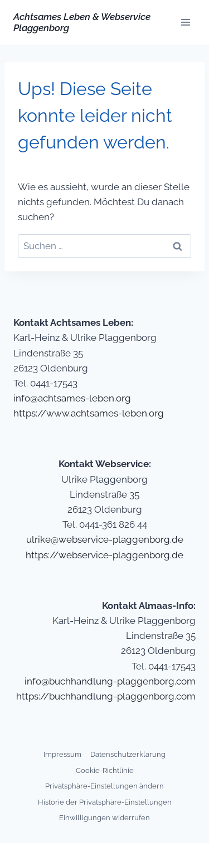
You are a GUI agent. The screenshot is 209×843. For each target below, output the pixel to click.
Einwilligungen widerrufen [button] (104, 818)
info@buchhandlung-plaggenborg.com (110, 681)
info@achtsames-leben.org (72, 398)
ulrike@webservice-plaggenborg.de (104, 539)
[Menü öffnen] (185, 22)
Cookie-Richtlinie (105, 770)
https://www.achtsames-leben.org (88, 413)
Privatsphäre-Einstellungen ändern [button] (104, 786)
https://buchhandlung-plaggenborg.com (106, 696)
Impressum (62, 754)
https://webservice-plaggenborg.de (104, 555)
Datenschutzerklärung (128, 754)
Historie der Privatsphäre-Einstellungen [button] (105, 802)
